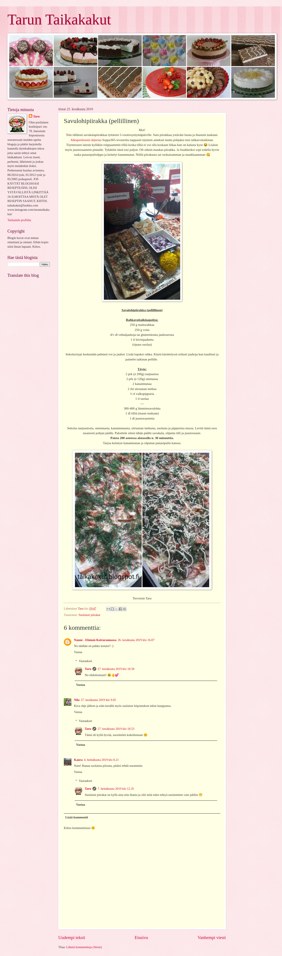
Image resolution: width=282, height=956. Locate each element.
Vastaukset (85, 661)
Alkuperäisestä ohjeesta (85, 140)
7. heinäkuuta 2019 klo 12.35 (116, 788)
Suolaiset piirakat (89, 615)
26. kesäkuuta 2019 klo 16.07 (136, 640)
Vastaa (78, 652)
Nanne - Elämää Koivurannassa (95, 640)
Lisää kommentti (76, 817)
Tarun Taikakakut (59, 19)
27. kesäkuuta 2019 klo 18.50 (116, 669)
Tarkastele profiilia (19, 220)
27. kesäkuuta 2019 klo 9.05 (98, 700)
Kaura (78, 759)
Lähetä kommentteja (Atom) (84, 947)
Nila (77, 700)
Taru (88, 669)
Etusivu (141, 937)
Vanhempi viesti (212, 937)
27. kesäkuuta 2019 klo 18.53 (116, 728)
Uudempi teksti (71, 937)
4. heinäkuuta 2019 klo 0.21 (101, 759)
